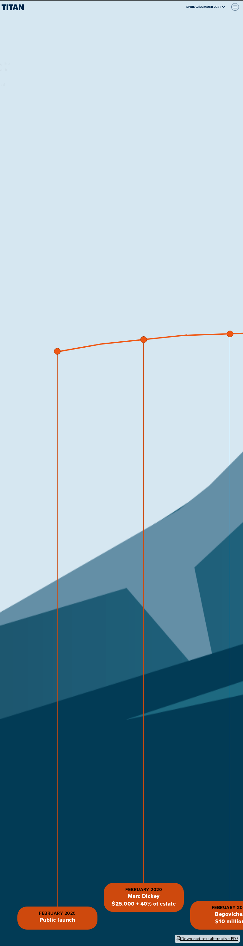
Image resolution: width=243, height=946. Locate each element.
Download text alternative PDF (207, 938)
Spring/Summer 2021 (205, 7)
